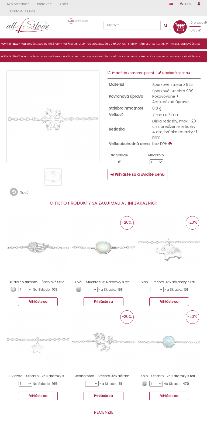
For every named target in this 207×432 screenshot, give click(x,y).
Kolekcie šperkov (32, 56)
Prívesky (132, 56)
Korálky (68, 56)
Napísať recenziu (174, 73)
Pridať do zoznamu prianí (131, 73)
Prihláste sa (38, 301)
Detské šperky (53, 56)
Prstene (175, 56)
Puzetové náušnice (99, 56)
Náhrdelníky (147, 56)
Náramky (162, 56)
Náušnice (119, 56)
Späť (19, 192)
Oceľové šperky (190, 56)
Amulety (79, 56)
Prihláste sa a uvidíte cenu (137, 174)
